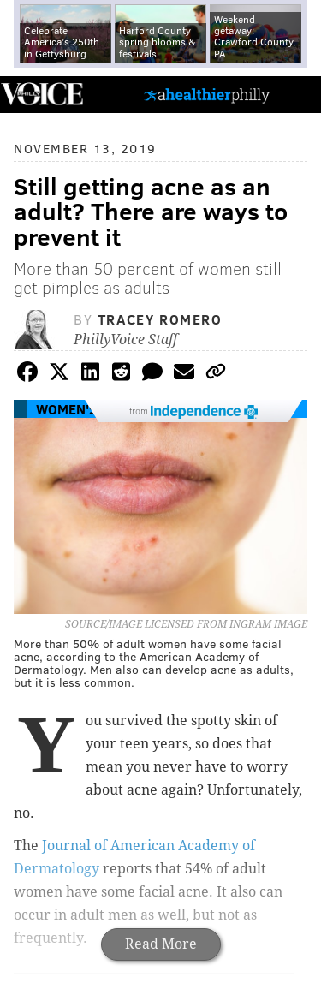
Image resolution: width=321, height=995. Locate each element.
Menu (293, 94)
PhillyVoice (41, 93)
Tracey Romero (160, 319)
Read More (161, 944)
